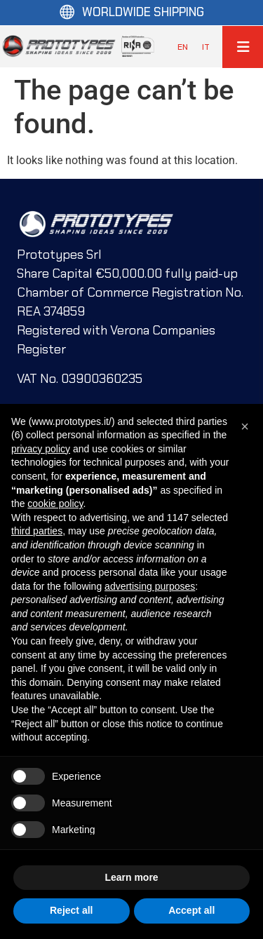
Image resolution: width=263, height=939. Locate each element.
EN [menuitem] (182, 47)
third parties (36, 530)
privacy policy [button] (40, 448)
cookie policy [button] (55, 503)
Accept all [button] (191, 910)
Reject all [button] (71, 910)
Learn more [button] (131, 877)
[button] (245, 426)
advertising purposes (149, 586)
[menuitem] (182, 47)
